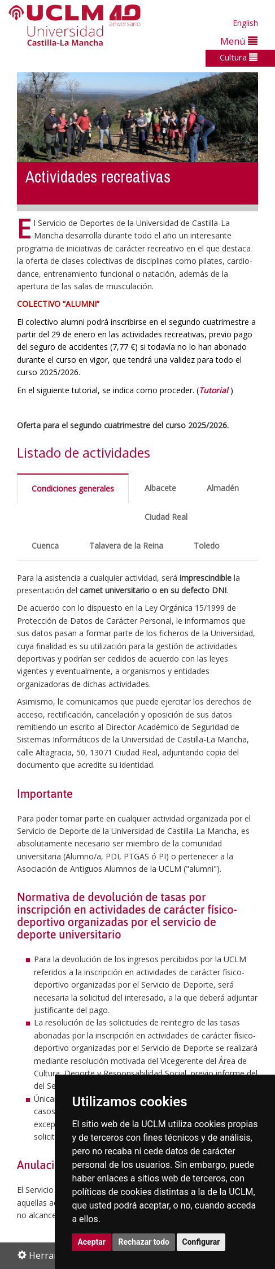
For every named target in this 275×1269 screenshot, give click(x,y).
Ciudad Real (166, 516)
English (245, 23)
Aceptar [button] (91, 1241)
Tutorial (213, 390)
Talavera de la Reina (126, 545)
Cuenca (45, 545)
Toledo (207, 545)
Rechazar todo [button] (143, 1241)
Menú (238, 40)
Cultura (238, 57)
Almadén (223, 488)
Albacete (160, 488)
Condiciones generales (73, 488)
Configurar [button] (201, 1241)
